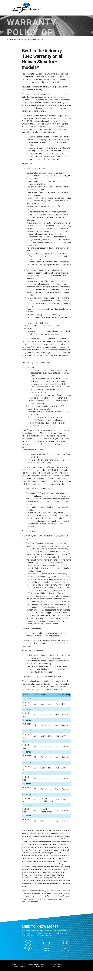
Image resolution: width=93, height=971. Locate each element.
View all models (56, 964)
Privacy (13, 964)
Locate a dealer (19, 967)
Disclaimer (56, 967)
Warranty (39, 967)
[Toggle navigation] (80, 7)
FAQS (22, 964)
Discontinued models (37, 964)
